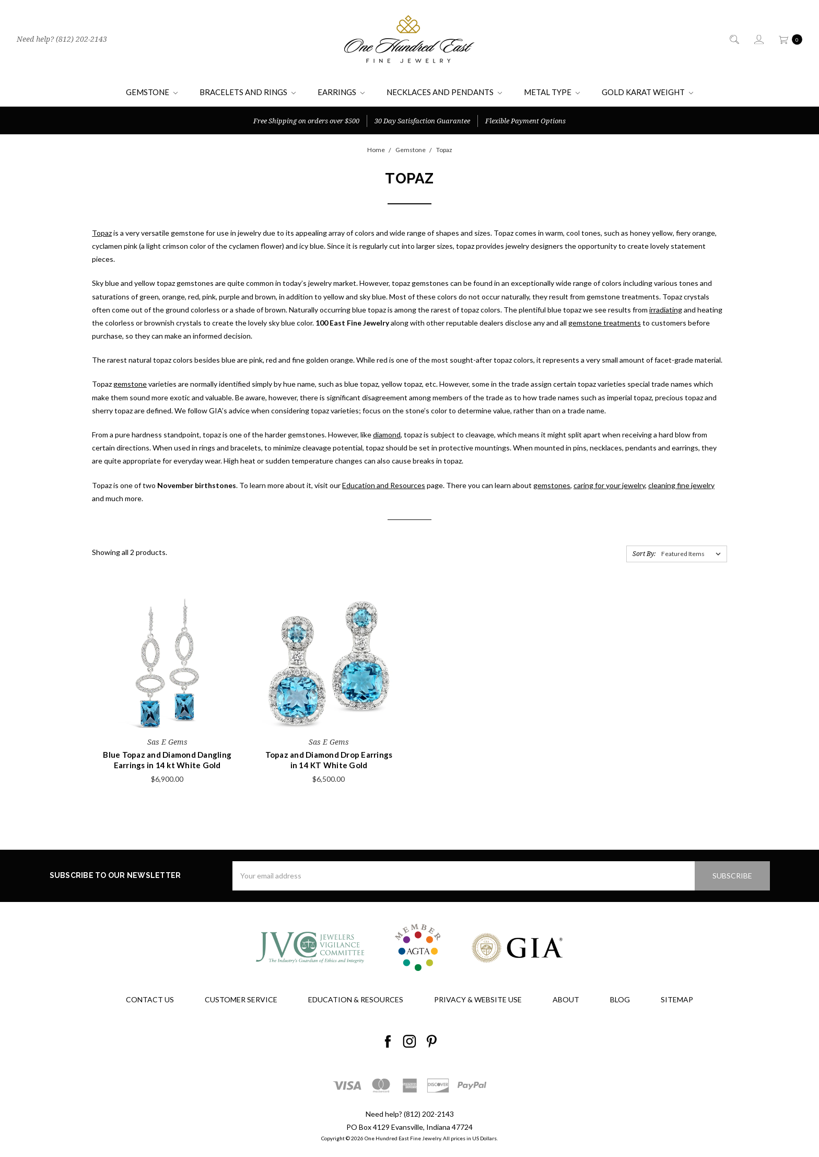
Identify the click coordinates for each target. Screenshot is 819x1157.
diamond (387, 434)
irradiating (665, 309)
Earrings (341, 92)
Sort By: (644, 553)
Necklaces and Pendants (444, 92)
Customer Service (241, 999)
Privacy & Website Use (478, 999)
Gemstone (152, 92)
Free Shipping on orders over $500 (306, 120)
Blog (620, 999)
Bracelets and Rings (248, 92)
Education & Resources (355, 999)
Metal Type (552, 92)
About (566, 999)
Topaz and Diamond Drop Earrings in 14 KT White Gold (329, 760)
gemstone (130, 383)
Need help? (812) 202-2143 (62, 39)
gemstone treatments (604, 322)
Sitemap (677, 999)
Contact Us (150, 999)
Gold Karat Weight (647, 92)
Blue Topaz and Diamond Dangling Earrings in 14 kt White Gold (167, 760)
